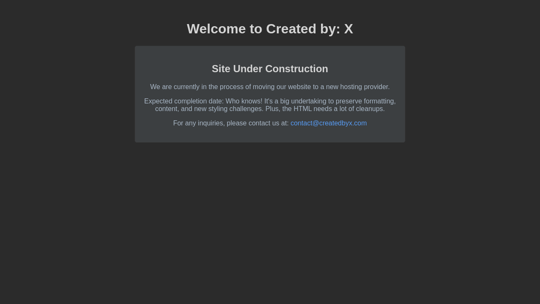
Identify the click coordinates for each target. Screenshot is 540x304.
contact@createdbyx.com (329, 123)
